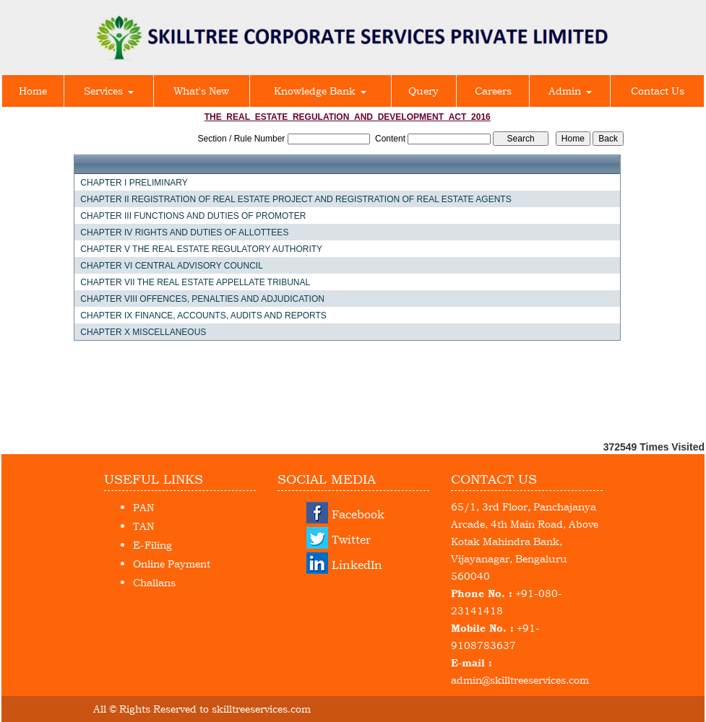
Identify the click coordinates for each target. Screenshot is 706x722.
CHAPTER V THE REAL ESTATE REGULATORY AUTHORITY (201, 249)
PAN (143, 507)
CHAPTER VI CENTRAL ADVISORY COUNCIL (171, 266)
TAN (143, 526)
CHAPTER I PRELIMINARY (133, 183)
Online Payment (171, 563)
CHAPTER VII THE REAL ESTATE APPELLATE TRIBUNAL (195, 282)
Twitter (351, 539)
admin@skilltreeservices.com (520, 680)
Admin (570, 90)
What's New (201, 90)
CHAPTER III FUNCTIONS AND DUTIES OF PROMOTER (193, 216)
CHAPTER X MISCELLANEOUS (143, 332)
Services (109, 90)
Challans (154, 582)
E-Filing (152, 545)
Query (423, 90)
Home (33, 90)
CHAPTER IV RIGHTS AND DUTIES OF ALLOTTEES (184, 232)
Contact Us (657, 90)
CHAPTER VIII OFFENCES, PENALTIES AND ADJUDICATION (202, 299)
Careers (493, 90)
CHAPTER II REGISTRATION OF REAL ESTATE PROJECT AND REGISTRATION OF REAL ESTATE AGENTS (295, 199)
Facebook (358, 514)
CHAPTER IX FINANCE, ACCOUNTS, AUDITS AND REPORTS (203, 315)
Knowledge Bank (320, 90)
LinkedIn (357, 564)
